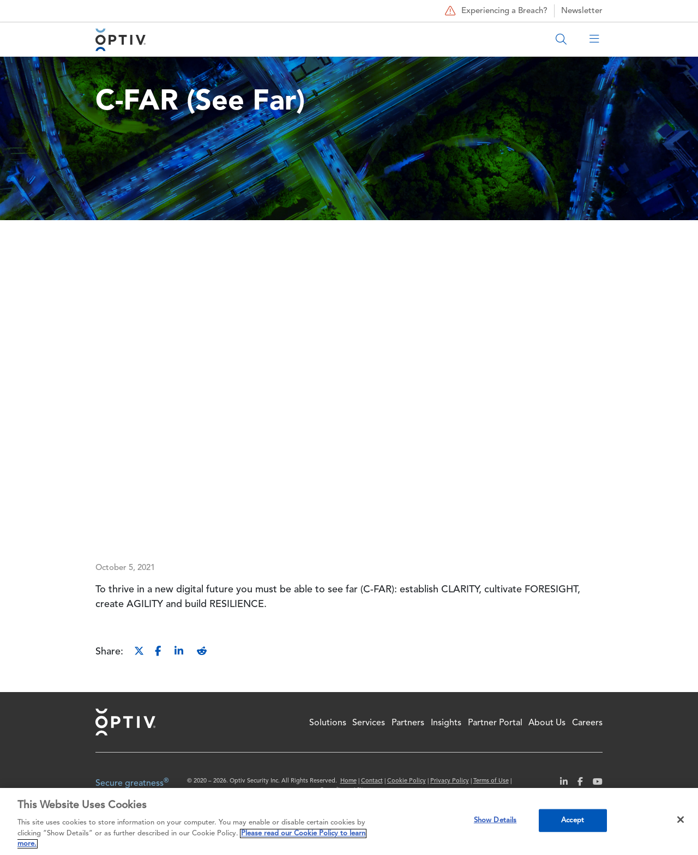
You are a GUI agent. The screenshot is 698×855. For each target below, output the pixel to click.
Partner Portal (495, 723)
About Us (546, 723)
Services (368, 723)
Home (125, 722)
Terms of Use (491, 781)
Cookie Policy (406, 781)
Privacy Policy (449, 781)
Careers (587, 723)
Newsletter (582, 11)
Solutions (327, 723)
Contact (372, 781)
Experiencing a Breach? (494, 10)
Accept (572, 820)
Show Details (495, 820)
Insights (446, 723)
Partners (408, 723)
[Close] (681, 820)
